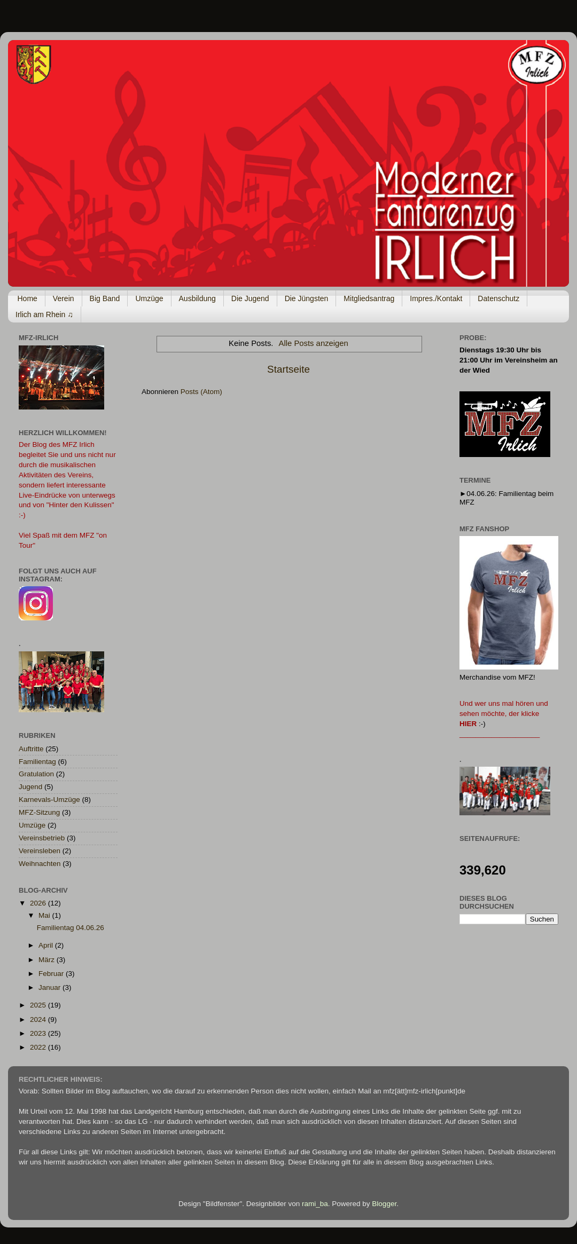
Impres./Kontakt (436, 298)
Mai (45, 915)
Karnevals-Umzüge (49, 800)
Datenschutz (498, 298)
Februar (52, 974)
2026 (39, 903)
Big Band (105, 298)
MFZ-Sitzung (39, 812)
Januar (50, 987)
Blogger (384, 1204)
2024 (39, 1019)
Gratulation (36, 774)
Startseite (288, 369)
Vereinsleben (39, 851)
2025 (39, 1005)
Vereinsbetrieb (42, 838)
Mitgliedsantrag (369, 298)
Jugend (30, 787)
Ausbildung (197, 298)
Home (27, 298)
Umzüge (149, 298)
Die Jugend (250, 298)
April (46, 945)
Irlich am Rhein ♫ (44, 314)
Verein (63, 298)
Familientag (37, 762)
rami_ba (315, 1204)
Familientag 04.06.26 (70, 928)
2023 (39, 1033)
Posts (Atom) (201, 392)
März (47, 960)
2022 (39, 1047)
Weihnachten (40, 864)
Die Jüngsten (307, 298)
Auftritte (31, 749)
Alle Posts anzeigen (313, 343)
